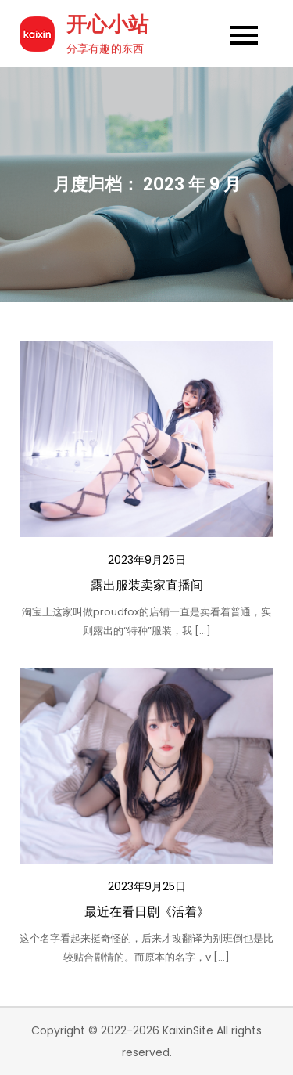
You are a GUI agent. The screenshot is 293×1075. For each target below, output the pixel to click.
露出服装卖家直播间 (147, 585)
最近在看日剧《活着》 (146, 912)
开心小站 (107, 24)
